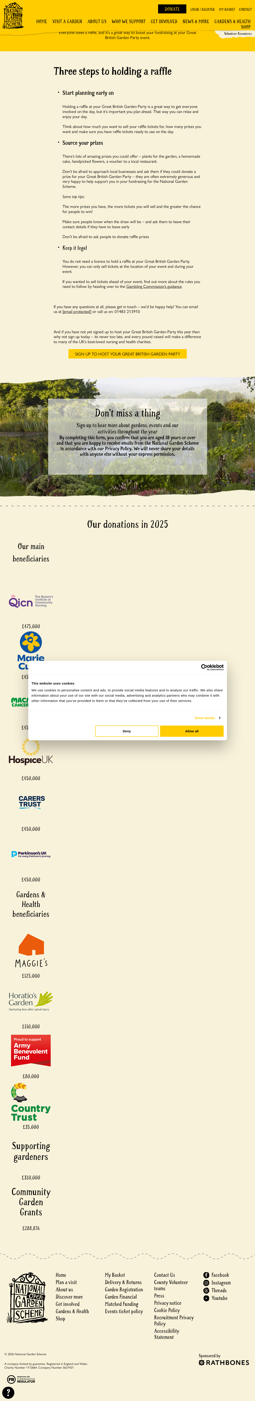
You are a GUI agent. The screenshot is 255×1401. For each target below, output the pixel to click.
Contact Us (164, 1275)
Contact (245, 9)
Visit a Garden (67, 22)
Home (41, 22)
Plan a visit (66, 1282)
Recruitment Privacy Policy (174, 1320)
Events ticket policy (124, 1311)
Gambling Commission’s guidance (154, 286)
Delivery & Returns (123, 1282)
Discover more (69, 1297)
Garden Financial (121, 1297)
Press (159, 1295)
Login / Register (203, 9)
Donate (172, 9)
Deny (127, 731)
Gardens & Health (232, 22)
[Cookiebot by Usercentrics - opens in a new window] (204, 667)
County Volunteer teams (171, 1285)
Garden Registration (124, 1289)
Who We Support (128, 22)
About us (64, 1289)
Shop (246, 27)
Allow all (192, 731)
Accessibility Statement (166, 1334)
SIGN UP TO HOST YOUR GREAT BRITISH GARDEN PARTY (127, 354)
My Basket (227, 9)
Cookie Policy (167, 1310)
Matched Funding (121, 1304)
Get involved (164, 22)
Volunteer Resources (238, 33)
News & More (196, 22)
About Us (96, 22)
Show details (205, 718)
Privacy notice (167, 1303)
